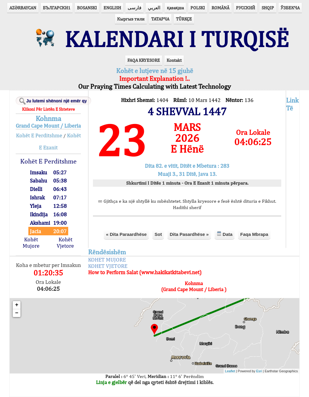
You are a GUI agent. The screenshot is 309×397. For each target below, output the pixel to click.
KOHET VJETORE (107, 266)
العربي (154, 7)
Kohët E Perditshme (39, 135)
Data (225, 234)
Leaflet (230, 371)
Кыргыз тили (131, 18)
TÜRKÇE (184, 18)
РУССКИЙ (245, 7)
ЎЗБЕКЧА (290, 7)
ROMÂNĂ (220, 7)
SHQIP (268, 7)
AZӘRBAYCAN (22, 7)
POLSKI (197, 7)
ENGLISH (112, 7)
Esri (259, 371)
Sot (158, 234)
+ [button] (16, 305)
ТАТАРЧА (160, 18)
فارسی (134, 7)
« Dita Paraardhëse (126, 234)
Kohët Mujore (31, 242)
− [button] (16, 313)
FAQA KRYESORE (143, 60)
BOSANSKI (87, 7)
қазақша (175, 7)
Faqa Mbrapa (254, 234)
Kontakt (174, 60)
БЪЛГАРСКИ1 (56, 7)
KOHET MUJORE (107, 259)
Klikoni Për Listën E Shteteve (48, 109)
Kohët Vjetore (65, 242)
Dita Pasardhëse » (189, 234)
